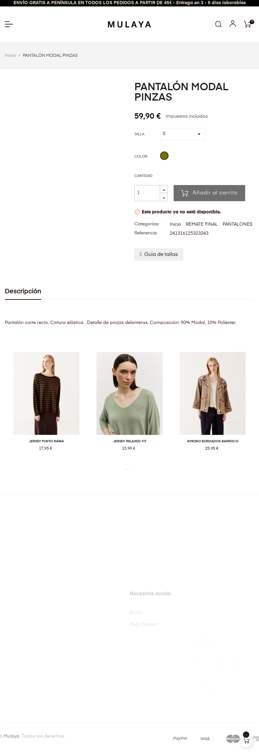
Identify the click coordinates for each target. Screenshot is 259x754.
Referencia (145, 233)
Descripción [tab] (23, 291)
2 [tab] (133, 469)
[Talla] (182, 134)
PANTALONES (238, 224)
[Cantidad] (147, 193)
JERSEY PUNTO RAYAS (46, 441)
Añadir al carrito (209, 193)
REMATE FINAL (202, 224)
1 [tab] (126, 469)
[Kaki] (164, 157)
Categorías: (146, 224)
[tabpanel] (46, 408)
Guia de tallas (161, 254)
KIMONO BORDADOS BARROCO (212, 441)
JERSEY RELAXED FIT (129, 441)
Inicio (175, 224)
